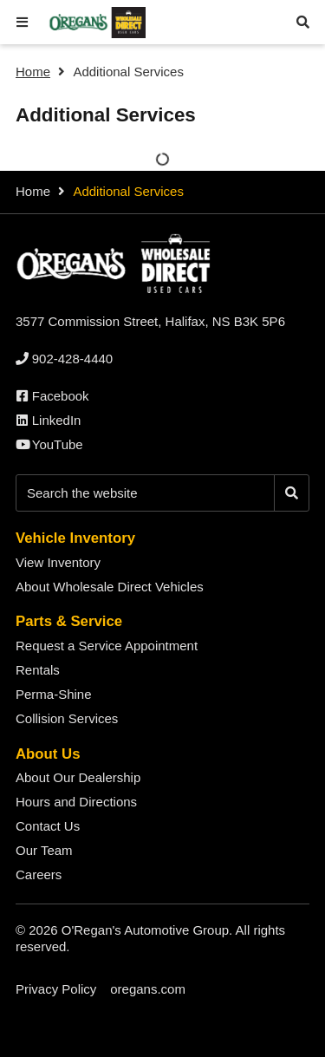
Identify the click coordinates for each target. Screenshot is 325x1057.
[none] (64, 358)
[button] (22, 22)
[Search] (291, 493)
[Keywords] (145, 493)
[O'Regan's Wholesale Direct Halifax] (96, 23)
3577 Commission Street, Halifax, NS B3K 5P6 (150, 321)
